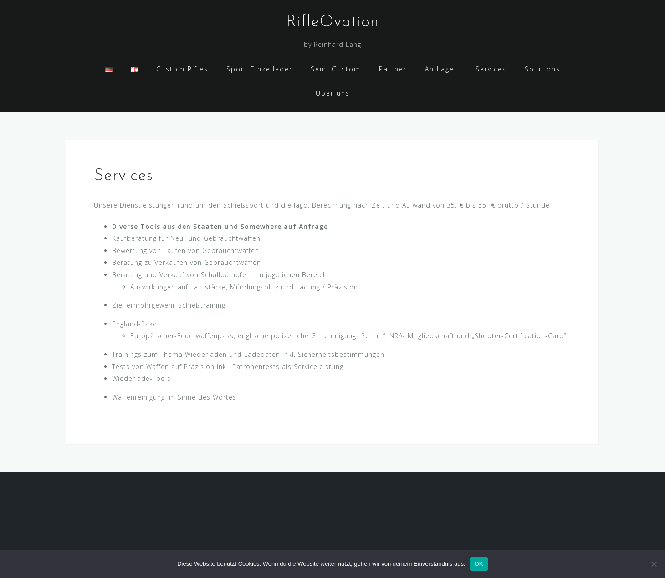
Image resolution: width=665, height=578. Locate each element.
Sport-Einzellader (259, 69)
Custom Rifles (182, 69)
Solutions (542, 69)
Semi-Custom (336, 69)
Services (491, 69)
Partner (393, 69)
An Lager (441, 69)
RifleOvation (332, 22)
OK (479, 563)
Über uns (333, 93)
